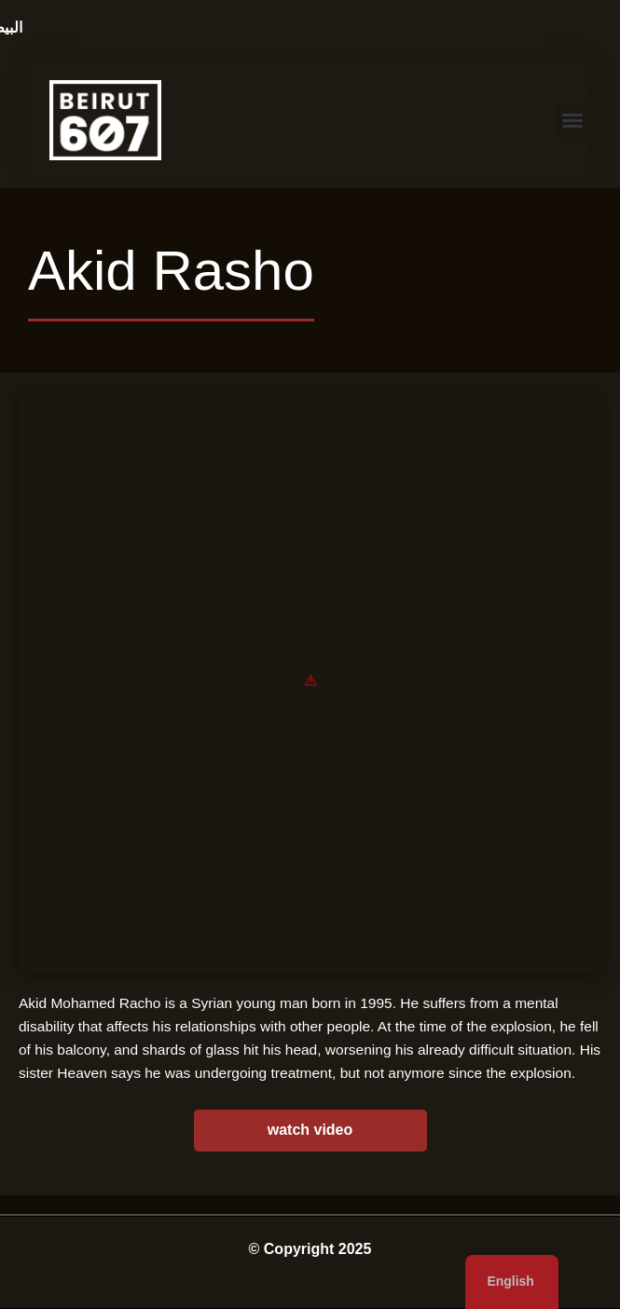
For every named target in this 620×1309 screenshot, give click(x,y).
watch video (310, 1130)
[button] (572, 120)
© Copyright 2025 (310, 1249)
